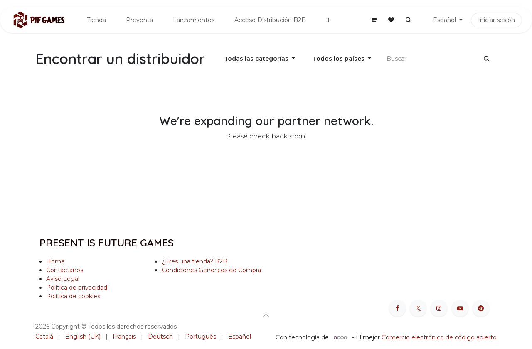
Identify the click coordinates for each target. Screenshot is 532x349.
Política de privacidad (76, 287)
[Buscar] (487, 59)
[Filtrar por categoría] (259, 59)
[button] (408, 20)
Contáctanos (64, 270)
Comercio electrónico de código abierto (439, 337)
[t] (481, 308)
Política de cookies (74, 296)
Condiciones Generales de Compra (211, 270)
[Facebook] (397, 308)
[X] (418, 308)
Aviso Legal (62, 279)
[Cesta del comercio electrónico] (374, 20)
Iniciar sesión (496, 20)
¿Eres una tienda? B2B (194, 261)
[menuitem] (96, 20)
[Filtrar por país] (341, 59)
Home (55, 261)
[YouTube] (460, 308)
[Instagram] (439, 308)
